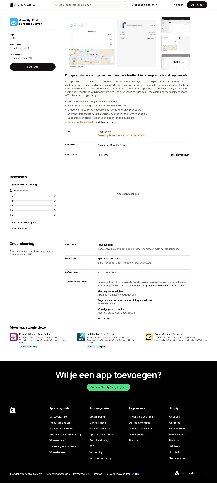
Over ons (174, 416)
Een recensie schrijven (24, 222)
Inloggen (178, 4)
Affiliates (174, 446)
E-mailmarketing (98, 440)
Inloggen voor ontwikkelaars (26, 473)
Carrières (174, 422)
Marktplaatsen (97, 422)
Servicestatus (177, 458)
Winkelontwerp (58, 440)
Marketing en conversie (63, 446)
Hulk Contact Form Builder (100, 334)
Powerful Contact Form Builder (35, 334)
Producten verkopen (61, 428)
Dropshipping (97, 416)
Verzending (96, 452)
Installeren (32, 66)
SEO (91, 446)
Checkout (103, 145)
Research (134, 440)
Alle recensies (19, 228)
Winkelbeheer (57, 452)
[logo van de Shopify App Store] (23, 5)
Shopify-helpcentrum (141, 416)
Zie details (104, 318)
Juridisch (174, 452)
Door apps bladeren (144, 4)
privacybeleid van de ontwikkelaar (165, 285)
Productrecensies (99, 428)
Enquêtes (103, 154)
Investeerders (177, 428)
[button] (41, 341)
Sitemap (97, 473)
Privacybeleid (105, 244)
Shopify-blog (136, 434)
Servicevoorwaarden (58, 473)
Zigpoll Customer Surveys (168, 334)
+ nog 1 (176, 61)
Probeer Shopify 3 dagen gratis (108, 387)
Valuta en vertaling (100, 458)
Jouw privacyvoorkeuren (120, 473)
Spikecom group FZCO (21, 58)
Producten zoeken (60, 422)
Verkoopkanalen (58, 416)
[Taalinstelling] (193, 473)
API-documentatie (139, 422)
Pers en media (177, 434)
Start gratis (197, 4)
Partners (174, 440)
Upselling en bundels (101, 434)
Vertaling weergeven (106, 122)
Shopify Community (140, 428)
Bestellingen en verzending (65, 434)
